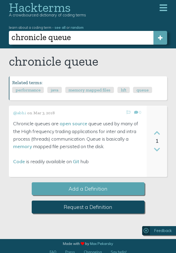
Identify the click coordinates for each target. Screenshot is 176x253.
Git (76, 161)
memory (22, 146)
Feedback (163, 230)
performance (28, 89)
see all (60, 27)
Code (19, 161)
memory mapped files (89, 89)
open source (73, 123)
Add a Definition (88, 189)
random (77, 27)
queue (143, 89)
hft (123, 89)
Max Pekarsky (101, 243)
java (54, 89)
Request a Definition (88, 207)
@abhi (19, 112)
